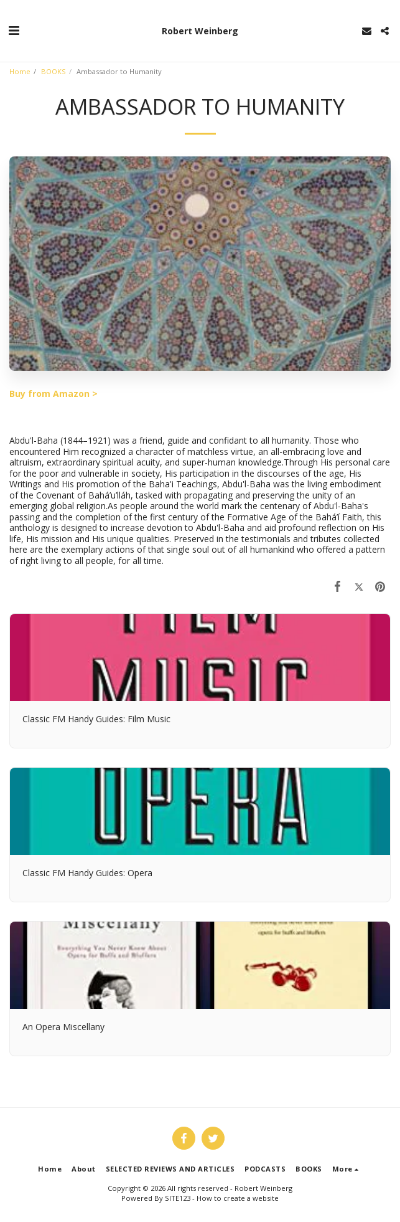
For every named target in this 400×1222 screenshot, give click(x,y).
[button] (13, 30)
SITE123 (177, 1198)
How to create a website (238, 1198)
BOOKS (53, 71)
